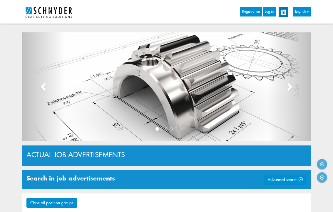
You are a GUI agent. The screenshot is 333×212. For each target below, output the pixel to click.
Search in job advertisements (70, 178)
